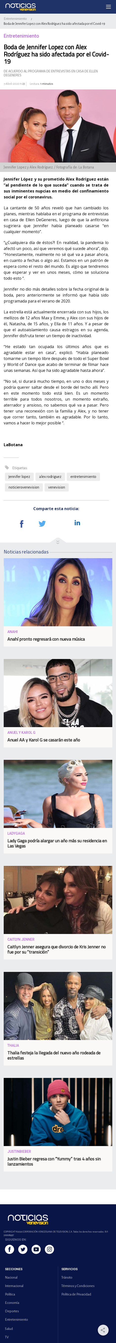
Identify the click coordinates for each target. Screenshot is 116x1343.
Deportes (12, 1311)
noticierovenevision (24, 487)
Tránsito (66, 1277)
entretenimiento (83, 477)
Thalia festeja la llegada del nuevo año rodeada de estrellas (53, 1055)
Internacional (14, 1286)
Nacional (11, 1277)
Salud (9, 1329)
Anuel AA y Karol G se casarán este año (43, 740)
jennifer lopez (19, 477)
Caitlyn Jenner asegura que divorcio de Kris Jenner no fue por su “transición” (56, 949)
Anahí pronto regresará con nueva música (46, 639)
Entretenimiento (15, 19)
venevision (56, 487)
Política (10, 1294)
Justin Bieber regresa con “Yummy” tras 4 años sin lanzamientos (54, 1161)
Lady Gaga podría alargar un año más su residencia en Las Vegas (57, 843)
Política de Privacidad (76, 1294)
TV (7, 1337)
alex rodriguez (50, 477)
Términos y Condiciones (78, 1286)
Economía (12, 1303)
